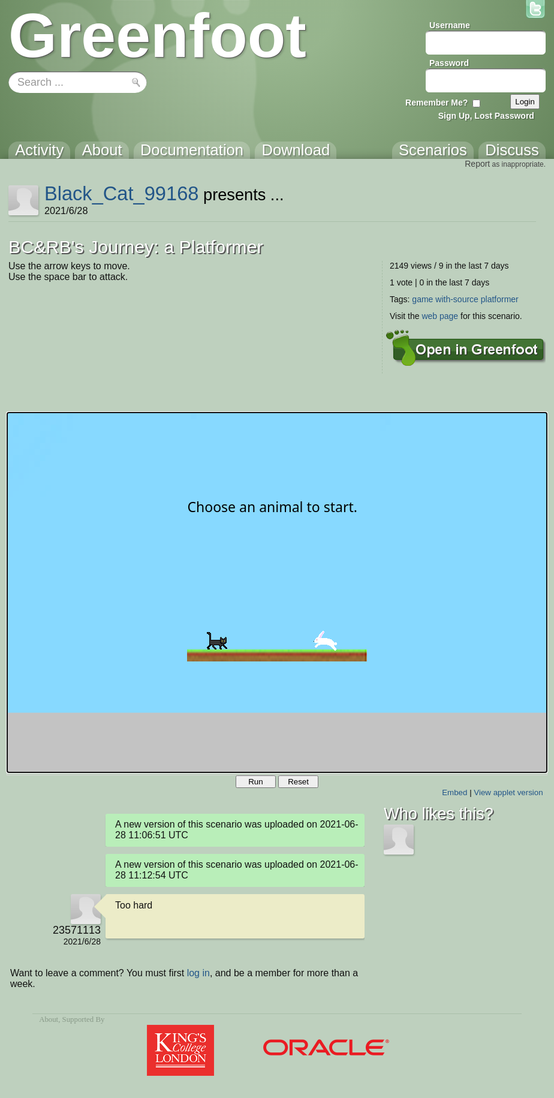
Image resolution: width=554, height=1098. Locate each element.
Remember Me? (436, 102)
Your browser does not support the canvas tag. (277, 592)
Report (477, 164)
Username (449, 25)
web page (439, 316)
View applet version (508, 792)
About (48, 1019)
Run (255, 781)
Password (449, 63)
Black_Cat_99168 (121, 193)
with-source (456, 299)
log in (198, 973)
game (422, 299)
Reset (298, 781)
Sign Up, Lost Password (486, 116)
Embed (454, 792)
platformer (500, 299)
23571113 (77, 930)
